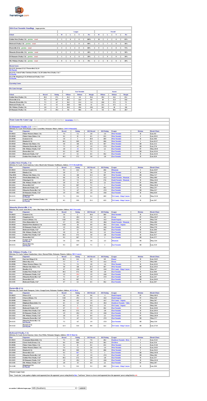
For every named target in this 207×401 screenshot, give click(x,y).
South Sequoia (116, 219)
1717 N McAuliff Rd (75, 165)
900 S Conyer (76, 254)
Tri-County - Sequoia (118, 224)
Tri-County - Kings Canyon (120, 196)
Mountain (115, 170)
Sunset (114, 259)
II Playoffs (13, 74)
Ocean (114, 217)
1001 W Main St (72, 335)
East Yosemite (116, 146)
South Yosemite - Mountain (120, 177)
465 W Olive (74, 290)
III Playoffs (13, 70)
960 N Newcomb (75, 209)
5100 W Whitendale (70, 128)
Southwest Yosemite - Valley (121, 303)
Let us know (69, 120)
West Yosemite (116, 134)
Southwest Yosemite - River (120, 340)
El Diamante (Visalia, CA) (20, 126)
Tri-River (115, 342)
